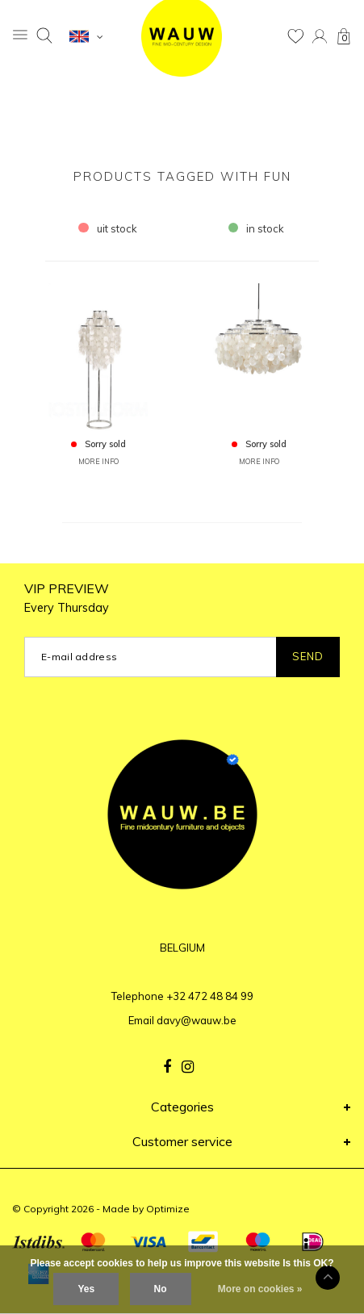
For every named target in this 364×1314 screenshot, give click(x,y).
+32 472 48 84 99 (209, 996)
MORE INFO (98, 461)
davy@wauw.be (196, 1020)
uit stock (107, 228)
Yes (85, 1289)
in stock (256, 228)
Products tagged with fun (182, 176)
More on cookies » (260, 1289)
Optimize (168, 1209)
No (160, 1289)
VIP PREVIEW (66, 597)
